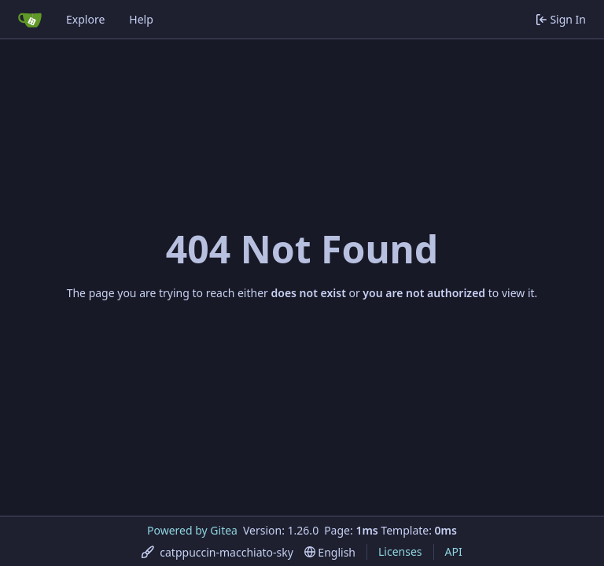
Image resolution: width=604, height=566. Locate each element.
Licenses (400, 551)
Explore (85, 19)
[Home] (30, 20)
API (453, 551)
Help (141, 19)
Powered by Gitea (192, 530)
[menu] (217, 552)
